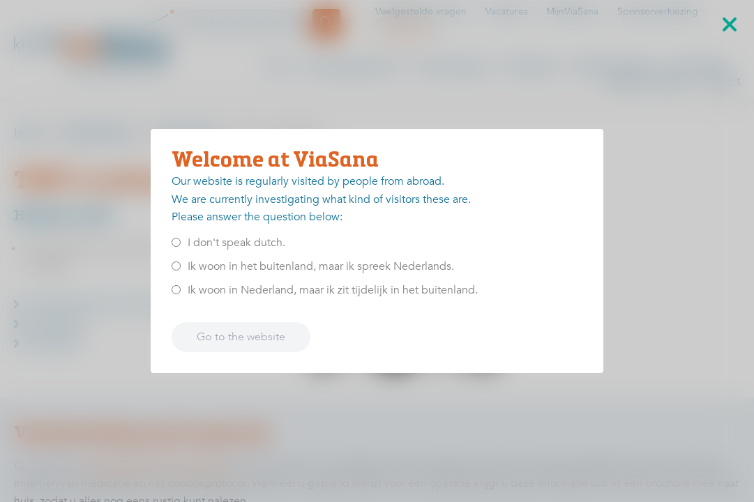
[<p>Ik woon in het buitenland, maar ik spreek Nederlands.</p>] (176, 266)
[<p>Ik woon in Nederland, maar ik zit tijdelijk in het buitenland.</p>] (176, 289)
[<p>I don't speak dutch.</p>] (176, 242)
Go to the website (241, 336)
